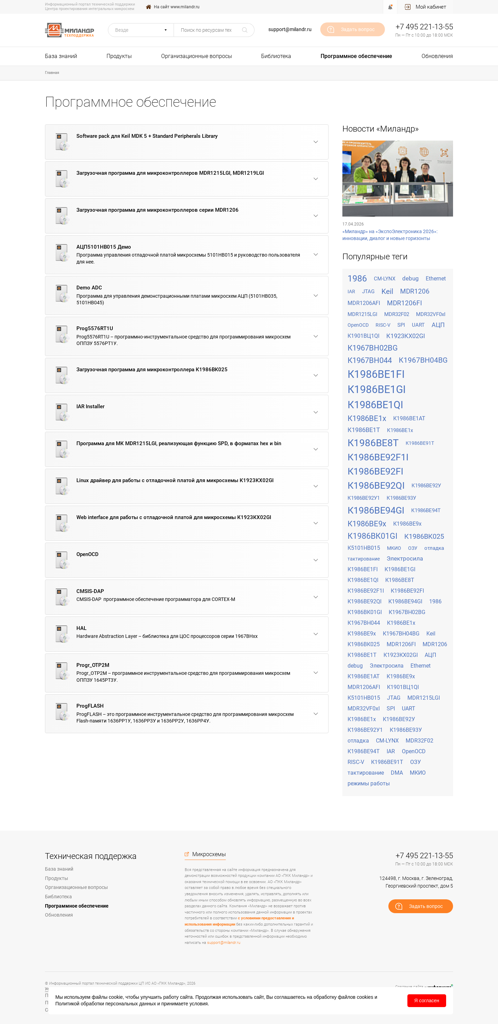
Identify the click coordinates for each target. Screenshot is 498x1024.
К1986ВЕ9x (367, 523)
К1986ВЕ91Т (420, 443)
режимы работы (369, 783)
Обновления (437, 56)
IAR (351, 291)
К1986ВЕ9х (407, 523)
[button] (141, 30)
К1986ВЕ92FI (375, 471)
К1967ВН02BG (373, 348)
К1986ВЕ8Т (373, 443)
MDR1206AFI (364, 303)
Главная (52, 72)
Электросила (405, 558)
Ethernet (436, 278)
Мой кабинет (431, 7)
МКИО (394, 548)
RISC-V (383, 325)
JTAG (368, 291)
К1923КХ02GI (405, 335)
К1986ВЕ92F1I (378, 457)
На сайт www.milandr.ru (177, 6)
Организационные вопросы (196, 56)
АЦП (438, 324)
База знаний (61, 56)
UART (418, 325)
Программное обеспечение (356, 56)
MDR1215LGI (362, 314)
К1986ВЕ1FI (376, 374)
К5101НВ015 (364, 548)
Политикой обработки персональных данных (105, 1003)
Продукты (119, 56)
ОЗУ (412, 548)
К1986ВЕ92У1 (364, 498)
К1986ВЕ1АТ (409, 418)
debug (410, 278)
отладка (434, 548)
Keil (387, 291)
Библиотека (276, 56)
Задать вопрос (358, 29)
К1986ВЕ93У (401, 498)
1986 (357, 279)
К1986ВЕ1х (400, 430)
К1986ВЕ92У (426, 485)
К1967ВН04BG (423, 360)
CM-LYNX (384, 279)
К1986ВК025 (424, 536)
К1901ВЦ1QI (363, 336)
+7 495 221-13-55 (424, 26)
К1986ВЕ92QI (376, 485)
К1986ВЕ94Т (426, 510)
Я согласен (426, 1000)
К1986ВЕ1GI (377, 389)
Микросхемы (209, 854)
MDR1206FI (404, 303)
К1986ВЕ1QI (375, 405)
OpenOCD (358, 325)
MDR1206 (415, 291)
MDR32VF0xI (430, 314)
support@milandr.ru (290, 29)
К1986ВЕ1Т (364, 429)
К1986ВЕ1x (367, 418)
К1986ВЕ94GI (376, 510)
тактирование (364, 559)
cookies (365, 997)
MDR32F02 (396, 314)
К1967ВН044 (370, 360)
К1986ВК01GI (372, 536)
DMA (397, 772)
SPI (401, 325)
